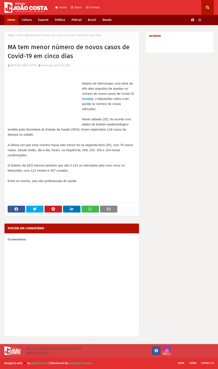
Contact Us (207, 363)
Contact (93, 7)
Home (61, 7)
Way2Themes (39, 363)
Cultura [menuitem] (27, 20)
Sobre (76, 7)
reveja (87, 99)
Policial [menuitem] (77, 20)
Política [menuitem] (60, 20)
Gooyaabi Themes (80, 363)
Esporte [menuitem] (43, 20)
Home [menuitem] (11, 20)
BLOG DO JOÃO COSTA (23, 65)
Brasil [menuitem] (92, 20)
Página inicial (15, 35)
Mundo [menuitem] (107, 20)
